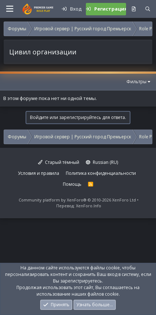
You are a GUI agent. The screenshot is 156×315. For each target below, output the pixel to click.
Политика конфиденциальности (101, 173)
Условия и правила (38, 173)
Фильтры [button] (136, 81)
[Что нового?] (133, 9)
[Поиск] (148, 9)
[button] (9, 9)
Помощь (72, 184)
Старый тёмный (58, 162)
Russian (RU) (102, 162)
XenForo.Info (88, 205)
